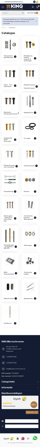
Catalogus (12, 28)
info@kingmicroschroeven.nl (15, 369)
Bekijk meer (32, 412)
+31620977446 (11, 357)
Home (4, 28)
